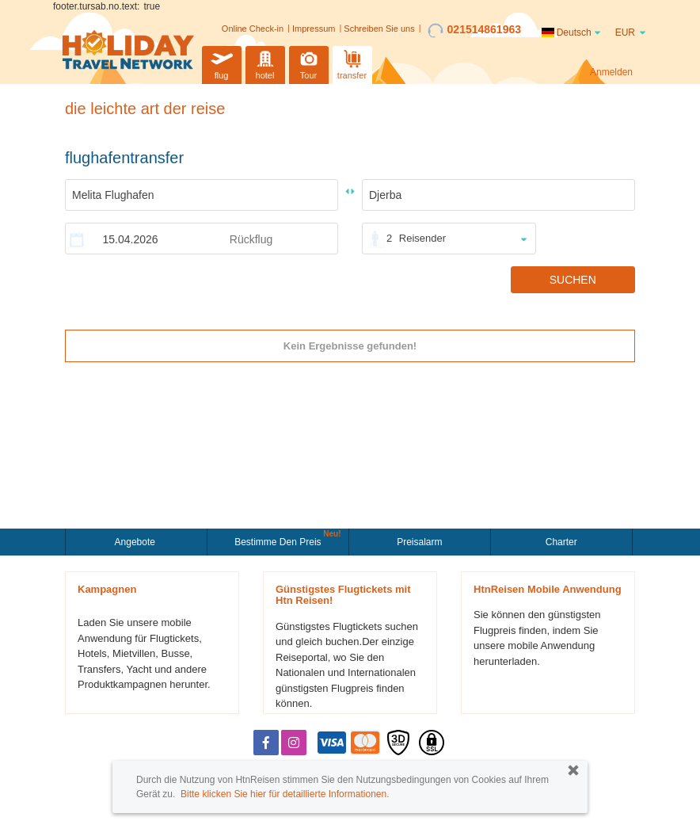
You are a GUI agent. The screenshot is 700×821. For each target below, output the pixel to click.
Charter (561, 542)
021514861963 (474, 30)
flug (221, 63)
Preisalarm (419, 542)
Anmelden (611, 72)
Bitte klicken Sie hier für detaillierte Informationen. (285, 794)
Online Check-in (252, 28)
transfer (352, 63)
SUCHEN (573, 279)
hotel (265, 63)
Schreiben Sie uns (379, 28)
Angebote (136, 542)
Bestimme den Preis (279, 540)
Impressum (313, 28)
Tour (309, 63)
